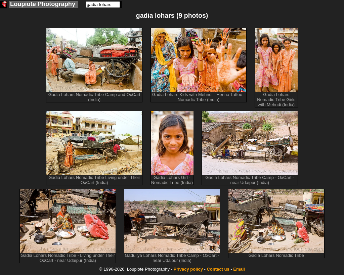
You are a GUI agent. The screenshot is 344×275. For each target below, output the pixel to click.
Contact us (218, 269)
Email (239, 269)
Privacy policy (188, 269)
